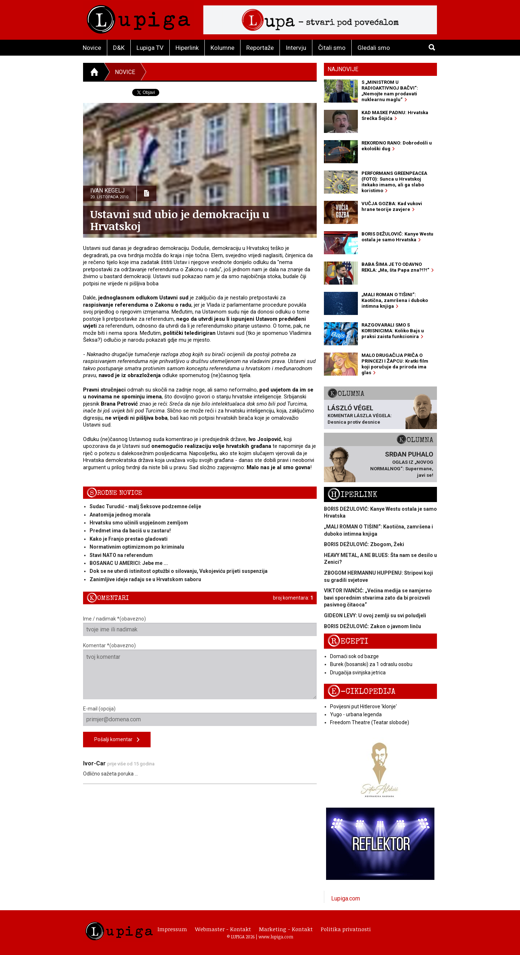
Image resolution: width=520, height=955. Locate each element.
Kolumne (222, 47)
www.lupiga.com (276, 936)
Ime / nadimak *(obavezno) (200, 626)
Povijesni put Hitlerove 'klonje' (363, 706)
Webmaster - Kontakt (223, 929)
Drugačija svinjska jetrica (358, 672)
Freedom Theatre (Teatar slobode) (369, 722)
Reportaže (260, 47)
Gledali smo (374, 47)
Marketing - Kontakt (286, 929)
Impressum (172, 929)
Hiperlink (187, 47)
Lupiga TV (150, 47)
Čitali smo (332, 47)
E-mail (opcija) (200, 716)
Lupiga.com (345, 898)
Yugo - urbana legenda (356, 714)
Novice (92, 47)
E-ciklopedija (361, 691)
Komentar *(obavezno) (200, 671)
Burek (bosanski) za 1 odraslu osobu (371, 664)
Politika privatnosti (346, 929)
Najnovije (343, 69)
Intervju (296, 47)
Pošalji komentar (116, 740)
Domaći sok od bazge (354, 656)
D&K (119, 47)
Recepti (348, 641)
